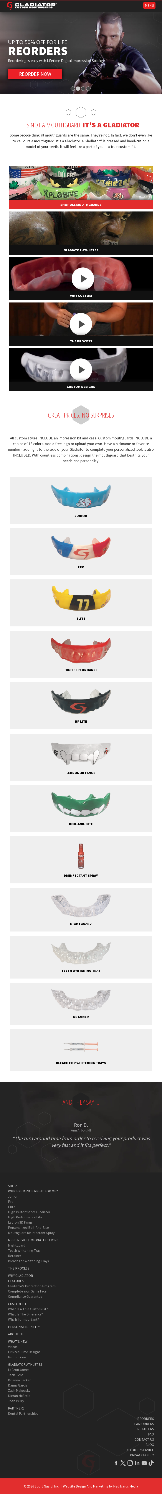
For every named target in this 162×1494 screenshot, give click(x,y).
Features (16, 1281)
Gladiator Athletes (25, 1364)
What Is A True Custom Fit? (28, 1309)
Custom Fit (17, 1304)
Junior (13, 1196)
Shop (12, 1186)
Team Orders (143, 1424)
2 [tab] (78, 88)
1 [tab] (73, 88)
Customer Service (139, 1450)
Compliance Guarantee (25, 1296)
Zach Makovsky (19, 1390)
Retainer (14, 1255)
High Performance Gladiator (29, 1212)
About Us (15, 1334)
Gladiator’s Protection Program (32, 1286)
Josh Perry (16, 1401)
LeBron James (18, 1369)
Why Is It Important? (23, 1319)
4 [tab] (88, 88)
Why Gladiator (20, 1275)
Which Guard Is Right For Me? (33, 1191)
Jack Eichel (16, 1375)
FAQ (151, 1434)
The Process (18, 1268)
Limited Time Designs (24, 1352)
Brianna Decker (19, 1380)
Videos (13, 1346)
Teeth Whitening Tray (24, 1250)
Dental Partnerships (23, 1413)
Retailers (145, 1429)
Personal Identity (24, 1327)
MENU (149, 5)
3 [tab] (83, 88)
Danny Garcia (17, 1385)
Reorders (145, 1418)
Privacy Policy (142, 1455)
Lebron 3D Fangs (20, 1222)
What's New (18, 1341)
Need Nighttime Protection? (33, 1240)
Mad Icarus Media (125, 1486)
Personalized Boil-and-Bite (28, 1227)
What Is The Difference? (25, 1314)
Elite (11, 1207)
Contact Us (144, 1439)
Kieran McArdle (19, 1395)
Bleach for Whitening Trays (28, 1261)
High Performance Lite (25, 1217)
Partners (16, 1408)
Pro (10, 1201)
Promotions (17, 1357)
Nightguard (16, 1245)
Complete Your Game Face (27, 1291)
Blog (149, 1444)
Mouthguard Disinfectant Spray (31, 1233)
